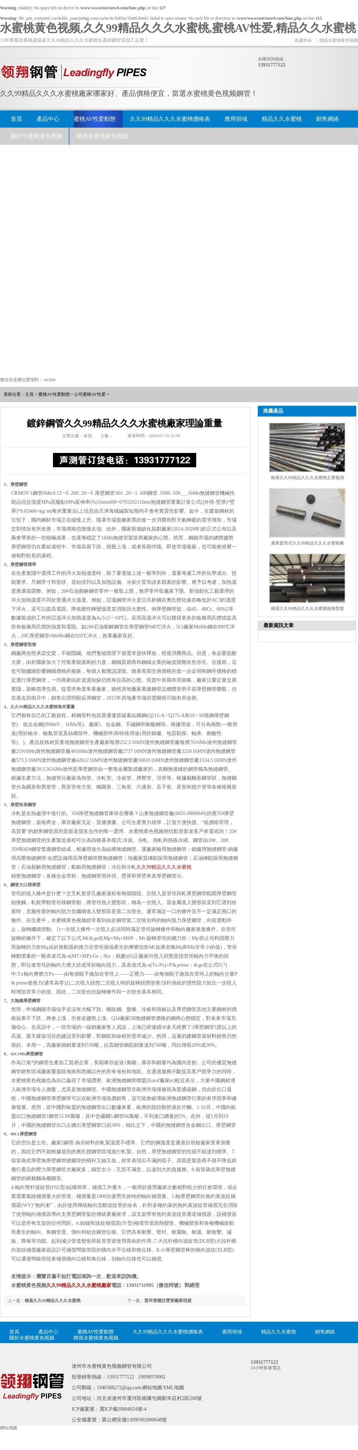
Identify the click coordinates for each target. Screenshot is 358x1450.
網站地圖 (152, 1387)
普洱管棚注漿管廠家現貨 (168, 1300)
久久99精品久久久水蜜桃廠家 (78, 1285)
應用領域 (235, 119)
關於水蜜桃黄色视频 (36, 136)
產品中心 (48, 119)
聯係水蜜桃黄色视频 (338, 40)
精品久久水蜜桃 (282, 119)
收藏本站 (303, 40)
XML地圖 (173, 1387)
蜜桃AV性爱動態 (95, 119)
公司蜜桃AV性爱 (90, 394)
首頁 (16, 119)
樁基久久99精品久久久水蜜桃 (53, 1300)
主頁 (29, 394)
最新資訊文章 (278, 625)
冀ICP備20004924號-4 (123, 1409)
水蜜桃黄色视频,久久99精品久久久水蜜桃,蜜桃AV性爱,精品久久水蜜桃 (178, 27)
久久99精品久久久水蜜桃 (164, 867)
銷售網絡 (327, 119)
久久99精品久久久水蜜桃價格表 (170, 119)
